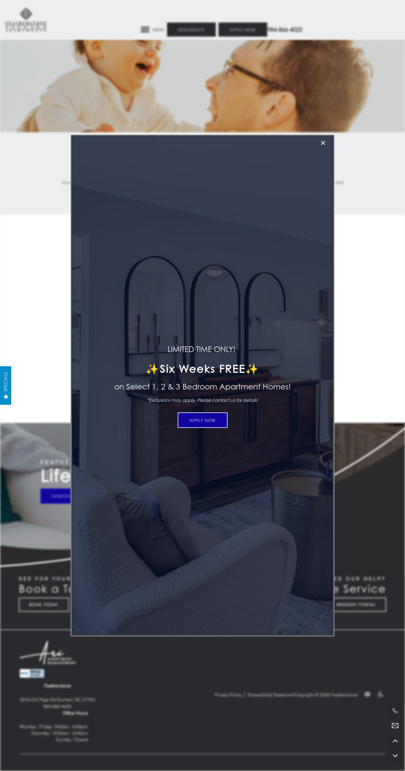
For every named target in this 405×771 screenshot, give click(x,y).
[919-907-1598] (395, 711)
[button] (203, 420)
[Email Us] (395, 726)
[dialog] (202, 385)
